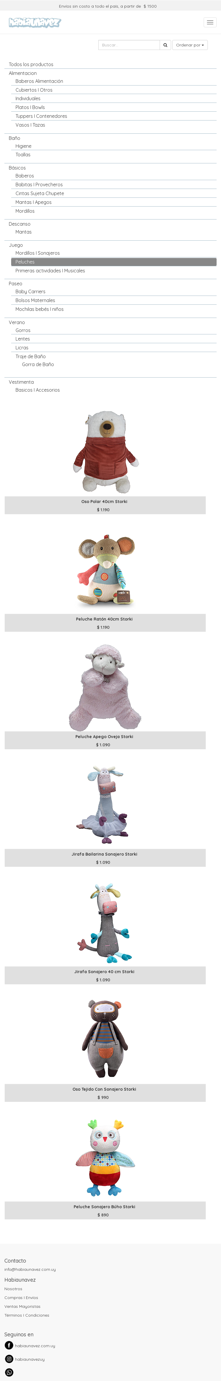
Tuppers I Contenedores (41, 116)
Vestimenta (21, 382)
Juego (16, 245)
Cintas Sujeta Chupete (40, 193)
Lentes (23, 339)
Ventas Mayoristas (22, 1306)
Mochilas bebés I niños (40, 309)
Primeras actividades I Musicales (50, 271)
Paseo (15, 283)
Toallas (23, 154)
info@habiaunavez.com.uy (30, 1269)
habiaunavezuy (30, 1359)
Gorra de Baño (38, 364)
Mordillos (25, 211)
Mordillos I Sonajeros (38, 253)
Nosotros (13, 1288)
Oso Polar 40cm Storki (104, 501)
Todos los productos (31, 64)
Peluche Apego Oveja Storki (104, 736)
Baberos (25, 176)
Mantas (24, 232)
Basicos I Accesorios (38, 390)
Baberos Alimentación (39, 81)
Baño (14, 138)
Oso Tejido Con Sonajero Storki (104, 1089)
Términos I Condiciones (26, 1315)
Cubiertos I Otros (34, 90)
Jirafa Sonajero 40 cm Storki (104, 971)
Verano (17, 322)
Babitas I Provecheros (39, 184)
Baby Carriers (30, 291)
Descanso (20, 224)
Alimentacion (23, 73)
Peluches (25, 262)
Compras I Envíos (21, 1297)
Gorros (23, 330)
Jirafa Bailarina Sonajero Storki (104, 854)
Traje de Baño (31, 356)
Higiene (23, 146)
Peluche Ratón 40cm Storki (104, 619)
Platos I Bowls (30, 107)
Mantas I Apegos (34, 202)
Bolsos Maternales (35, 300)
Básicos (17, 168)
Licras (22, 348)
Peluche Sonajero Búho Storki (104, 1206)
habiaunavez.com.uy (35, 1345)
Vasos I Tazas (30, 125)
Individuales (28, 98)
